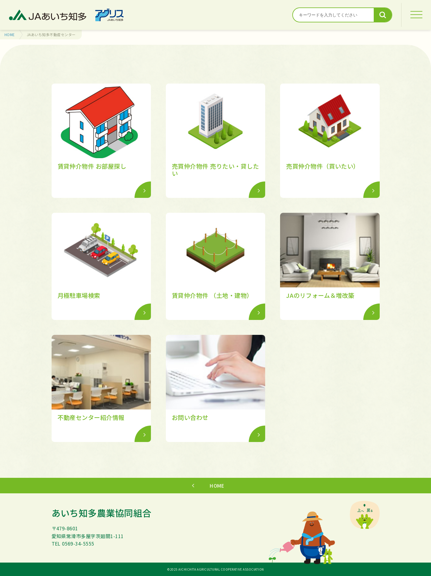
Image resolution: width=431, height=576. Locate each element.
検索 (383, 15)
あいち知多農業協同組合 (102, 512)
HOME (9, 34)
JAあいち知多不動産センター (51, 34)
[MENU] (416, 15)
